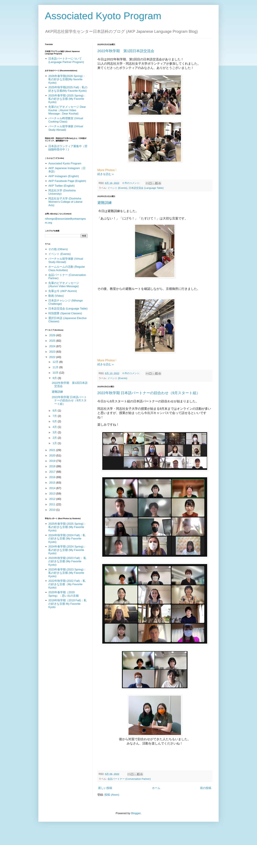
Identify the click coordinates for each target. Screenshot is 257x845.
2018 (52, 466)
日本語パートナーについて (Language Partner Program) (66, 60)
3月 (55, 432)
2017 (52, 471)
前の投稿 (205, 788)
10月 (56, 372)
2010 (52, 509)
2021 (52, 450)
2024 (52, 346)
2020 (52, 455)
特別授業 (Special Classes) (65, 313)
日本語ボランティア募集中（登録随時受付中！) (67, 148)
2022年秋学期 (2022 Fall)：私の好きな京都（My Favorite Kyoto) (66, 584)
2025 (52, 340)
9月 (55, 378)
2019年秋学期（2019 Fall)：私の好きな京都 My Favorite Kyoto (67, 604)
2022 (52, 357)
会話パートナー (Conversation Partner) (129, 778)
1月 (55, 443)
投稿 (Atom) (111, 794)
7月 (55, 416)
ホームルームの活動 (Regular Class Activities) (66, 268)
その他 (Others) (58, 249)
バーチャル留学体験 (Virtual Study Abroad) (65, 128)
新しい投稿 (105, 788)
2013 (52, 493)
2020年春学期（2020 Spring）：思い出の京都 (63, 594)
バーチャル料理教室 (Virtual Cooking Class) (65, 120)
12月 (56, 361)
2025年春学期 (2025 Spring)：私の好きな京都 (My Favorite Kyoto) (67, 99)
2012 (52, 499)
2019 (52, 461)
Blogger (136, 813)
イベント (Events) (117, 187)
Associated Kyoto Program (103, 15)
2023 (52, 351)
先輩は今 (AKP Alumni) (62, 291)
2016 (52, 477)
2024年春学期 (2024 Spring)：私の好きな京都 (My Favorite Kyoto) (67, 550)
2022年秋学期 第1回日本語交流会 (125, 51)
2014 (52, 488)
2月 (55, 437)
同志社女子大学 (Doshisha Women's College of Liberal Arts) (65, 202)
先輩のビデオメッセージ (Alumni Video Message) (63, 284)
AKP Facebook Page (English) (67, 181)
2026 (52, 335)
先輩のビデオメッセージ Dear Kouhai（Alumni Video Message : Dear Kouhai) (67, 110)
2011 (52, 504)
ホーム (156, 788)
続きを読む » (105, 174)
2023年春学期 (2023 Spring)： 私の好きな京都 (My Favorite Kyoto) (67, 573)
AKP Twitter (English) (61, 185)
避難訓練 (104, 203)
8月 (55, 410)
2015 (52, 482)
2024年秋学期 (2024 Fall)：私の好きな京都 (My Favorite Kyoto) (66, 539)
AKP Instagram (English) (63, 176)
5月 (55, 421)
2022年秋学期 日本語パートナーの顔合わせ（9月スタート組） (148, 393)
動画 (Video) (56, 295)
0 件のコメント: (131, 183)
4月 (55, 427)
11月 (56, 367)
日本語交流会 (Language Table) (146, 187)
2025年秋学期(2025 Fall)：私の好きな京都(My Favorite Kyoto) (67, 89)
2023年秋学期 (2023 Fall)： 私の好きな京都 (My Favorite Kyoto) (67, 561)
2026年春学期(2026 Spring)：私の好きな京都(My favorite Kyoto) (66, 79)
